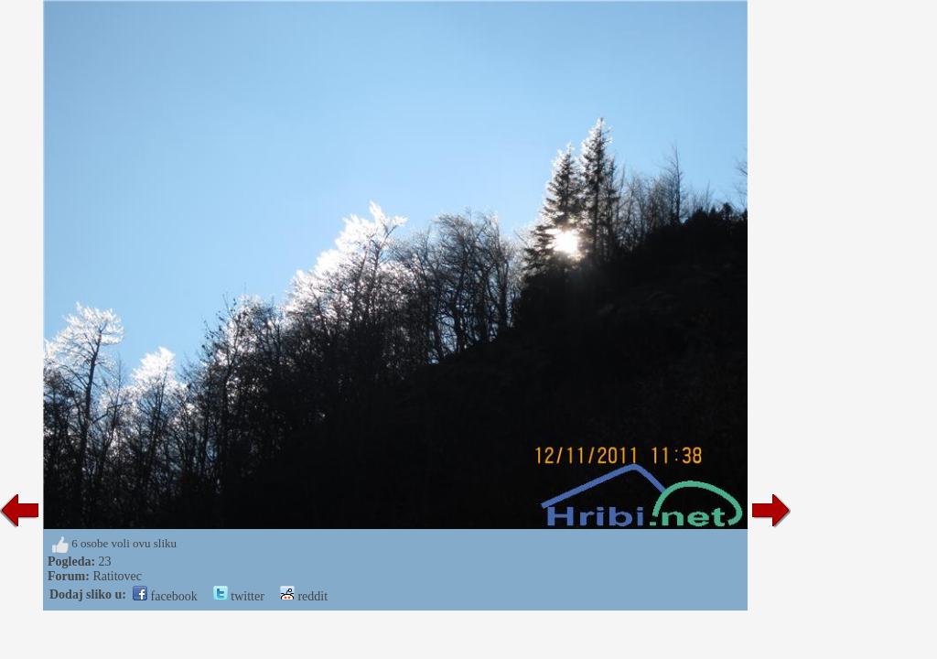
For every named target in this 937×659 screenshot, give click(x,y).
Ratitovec (117, 576)
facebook (165, 596)
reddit (304, 596)
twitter (238, 596)
